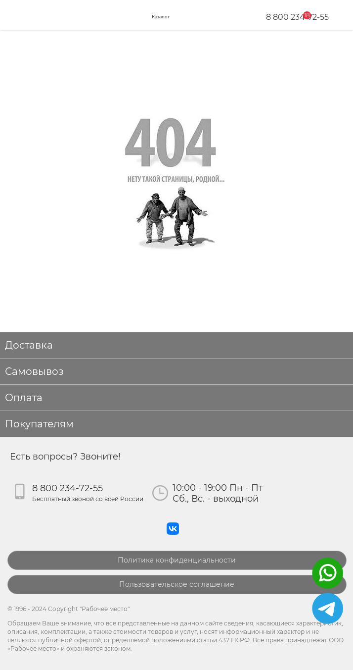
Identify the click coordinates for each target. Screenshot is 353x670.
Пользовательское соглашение (176, 584)
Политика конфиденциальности (177, 560)
